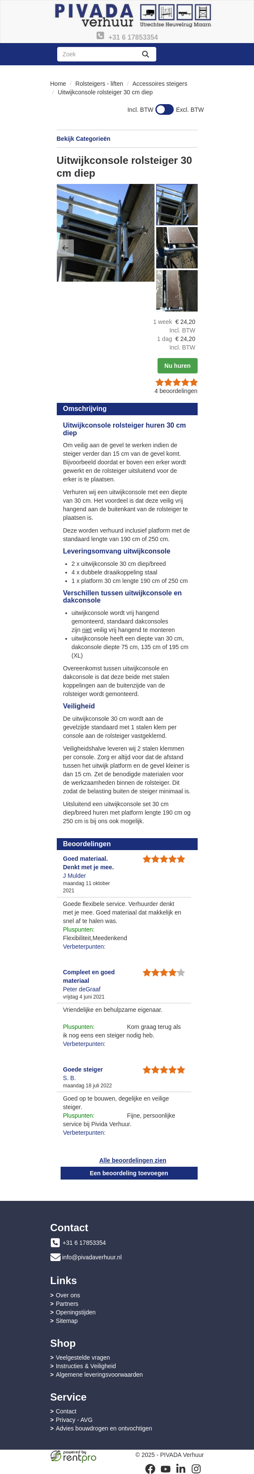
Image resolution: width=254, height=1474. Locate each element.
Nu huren (177, 365)
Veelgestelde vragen (83, 1357)
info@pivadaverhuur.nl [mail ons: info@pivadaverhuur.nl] (92, 1257)
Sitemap (67, 1320)
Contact (66, 1411)
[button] (65, 247)
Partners (67, 1303)
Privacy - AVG (74, 1419)
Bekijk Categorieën (127, 138)
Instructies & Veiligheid (86, 1366)
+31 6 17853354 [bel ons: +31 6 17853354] (84, 1242)
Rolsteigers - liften (99, 83)
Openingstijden (76, 1312)
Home (58, 83)
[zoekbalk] (96, 54)
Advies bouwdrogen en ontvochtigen (104, 1428)
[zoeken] (145, 54)
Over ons (68, 1295)
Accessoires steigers (159, 83)
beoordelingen (176, 390)
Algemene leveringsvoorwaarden (99, 1374)
